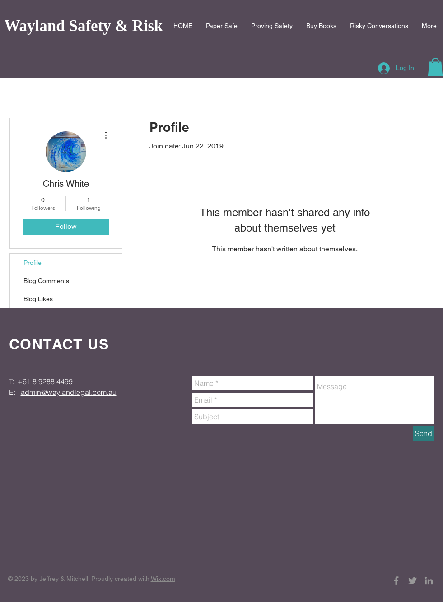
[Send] (423, 433)
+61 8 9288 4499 (45, 381)
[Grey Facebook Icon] (396, 580)
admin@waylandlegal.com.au (69, 392)
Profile (32, 262)
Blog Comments (46, 280)
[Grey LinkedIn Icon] (428, 580)
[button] (435, 67)
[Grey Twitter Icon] (412, 580)
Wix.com (163, 578)
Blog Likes (38, 298)
